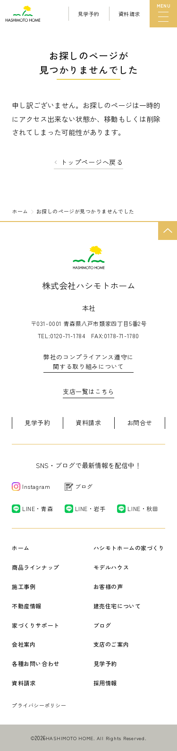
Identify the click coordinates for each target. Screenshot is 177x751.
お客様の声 (108, 586)
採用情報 (105, 683)
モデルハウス (111, 567)
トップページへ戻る (91, 162)
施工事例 (23, 586)
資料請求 (88, 422)
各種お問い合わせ (35, 663)
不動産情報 (27, 606)
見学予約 (38, 422)
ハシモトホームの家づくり (129, 548)
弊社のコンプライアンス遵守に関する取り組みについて (88, 361)
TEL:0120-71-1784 (61, 336)
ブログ (102, 625)
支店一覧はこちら (88, 391)
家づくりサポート (35, 625)
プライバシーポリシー (39, 705)
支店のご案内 (111, 644)
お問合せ (140, 422)
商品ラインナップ (35, 567)
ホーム (21, 548)
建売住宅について (117, 606)
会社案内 (23, 644)
